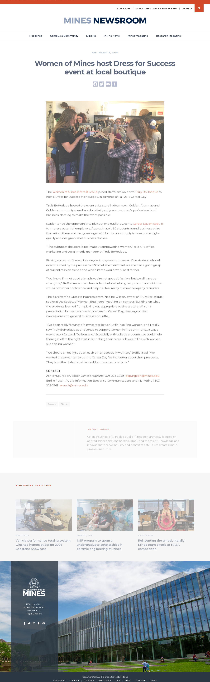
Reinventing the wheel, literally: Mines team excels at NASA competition (161, 542)
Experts (91, 32)
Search (199, 5)
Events (187, 5)
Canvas (153, 677)
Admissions (59, 677)
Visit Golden (104, 677)
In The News (112, 32)
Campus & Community (64, 32)
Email (128, 677)
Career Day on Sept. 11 (148, 220)
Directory (89, 677)
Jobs (117, 677)
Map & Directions (34, 610)
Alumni (64, 401)
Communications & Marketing (156, 5)
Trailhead (140, 677)
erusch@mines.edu (74, 382)
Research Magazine (168, 32)
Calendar (74, 677)
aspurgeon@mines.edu (142, 372)
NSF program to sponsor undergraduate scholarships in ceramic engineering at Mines (100, 542)
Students (52, 401)
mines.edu (123, 5)
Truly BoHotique (146, 188)
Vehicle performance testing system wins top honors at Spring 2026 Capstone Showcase (43, 542)
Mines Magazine (138, 32)
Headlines (35, 32)
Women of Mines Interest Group (75, 188)
